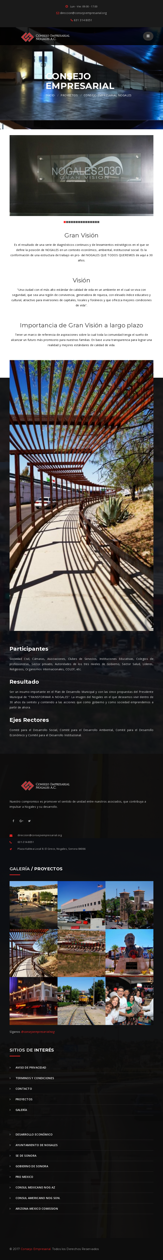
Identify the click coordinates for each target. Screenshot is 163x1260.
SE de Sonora (23, 1155)
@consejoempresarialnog (38, 1032)
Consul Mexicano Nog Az (32, 1187)
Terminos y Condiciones (32, 1078)
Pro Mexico (21, 1177)
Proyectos (21, 1099)
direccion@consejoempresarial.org (81, 13)
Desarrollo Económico (31, 1134)
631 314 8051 (81, 20)
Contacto (21, 1089)
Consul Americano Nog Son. (35, 1198)
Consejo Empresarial (36, 1249)
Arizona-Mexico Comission (34, 1208)
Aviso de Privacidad (28, 1067)
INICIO (50, 95)
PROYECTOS (69, 95)
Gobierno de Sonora (29, 1166)
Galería (18, 1110)
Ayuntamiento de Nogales (34, 1145)
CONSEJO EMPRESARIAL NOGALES (108, 95)
